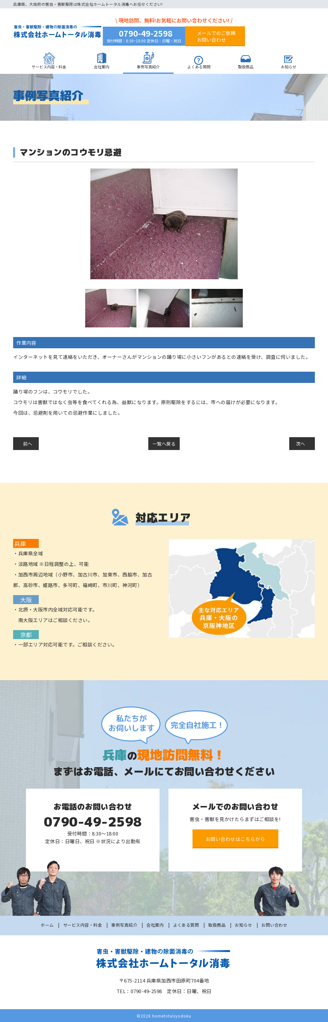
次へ (300, 443)
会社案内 (101, 66)
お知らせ (288, 66)
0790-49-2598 (146, 33)
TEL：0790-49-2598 (139, 990)
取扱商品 (245, 66)
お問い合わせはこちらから (235, 838)
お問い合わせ (274, 924)
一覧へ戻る (164, 443)
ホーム (47, 924)
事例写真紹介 (148, 66)
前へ (27, 443)
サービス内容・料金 (49, 66)
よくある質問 (198, 66)
